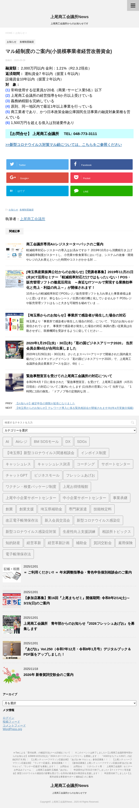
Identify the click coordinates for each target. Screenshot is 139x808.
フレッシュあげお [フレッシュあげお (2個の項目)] (80, 475)
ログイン (8, 717)
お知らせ (13, 209)
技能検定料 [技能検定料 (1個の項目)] (103, 509)
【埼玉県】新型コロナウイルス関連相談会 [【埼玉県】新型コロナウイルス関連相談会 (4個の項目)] (40, 453)
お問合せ (64, 766)
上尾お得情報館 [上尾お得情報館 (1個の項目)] (75, 487)
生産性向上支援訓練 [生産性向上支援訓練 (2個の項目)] (79, 532)
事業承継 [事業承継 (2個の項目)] (120, 498)
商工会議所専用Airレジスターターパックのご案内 (64, 244)
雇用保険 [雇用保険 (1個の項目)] (125, 543)
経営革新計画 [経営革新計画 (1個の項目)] (59, 543)
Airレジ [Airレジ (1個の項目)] (21, 442)
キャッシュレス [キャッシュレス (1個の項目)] (18, 464)
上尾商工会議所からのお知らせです (69, 793)
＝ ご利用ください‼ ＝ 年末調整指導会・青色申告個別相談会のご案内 (78, 572)
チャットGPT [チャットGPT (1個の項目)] (17, 475)
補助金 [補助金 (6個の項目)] (81, 543)
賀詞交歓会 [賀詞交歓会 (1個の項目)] (103, 543)
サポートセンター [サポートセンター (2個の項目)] (115, 464)
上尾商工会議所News (69, 17)
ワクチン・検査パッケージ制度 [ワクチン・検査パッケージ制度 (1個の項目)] (31, 487)
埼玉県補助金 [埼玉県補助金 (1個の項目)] (51, 509)
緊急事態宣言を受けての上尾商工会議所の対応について (69, 376)
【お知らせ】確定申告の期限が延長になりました (45, 403)
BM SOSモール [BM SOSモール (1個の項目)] (46, 442)
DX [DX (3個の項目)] (68, 442)
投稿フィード (11, 721)
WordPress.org (12, 729)
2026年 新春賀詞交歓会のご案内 (48, 675)
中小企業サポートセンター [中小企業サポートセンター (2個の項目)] (84, 498)
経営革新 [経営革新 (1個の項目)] (34, 543)
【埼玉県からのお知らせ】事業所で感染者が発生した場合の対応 (76, 315)
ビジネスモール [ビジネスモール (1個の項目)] (47, 475)
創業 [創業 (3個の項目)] (9, 509)
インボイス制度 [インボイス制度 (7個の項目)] (93, 453)
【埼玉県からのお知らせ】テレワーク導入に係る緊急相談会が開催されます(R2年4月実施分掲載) (74, 407)
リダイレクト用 (94, 766)
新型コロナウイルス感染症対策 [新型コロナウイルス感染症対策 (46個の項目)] (31, 532)
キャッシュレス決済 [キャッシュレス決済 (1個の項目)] (53, 464)
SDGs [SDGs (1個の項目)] (82, 442)
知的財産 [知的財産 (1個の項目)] (13, 543)
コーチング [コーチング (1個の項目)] (86, 464)
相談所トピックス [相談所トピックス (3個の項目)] (116, 532)
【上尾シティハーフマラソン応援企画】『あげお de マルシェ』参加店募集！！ (69, 759)
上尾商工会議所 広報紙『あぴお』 (52, 770)
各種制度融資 (27, 209)
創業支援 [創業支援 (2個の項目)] (26, 509)
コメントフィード (14, 725)
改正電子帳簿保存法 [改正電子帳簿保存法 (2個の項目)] (22, 520)
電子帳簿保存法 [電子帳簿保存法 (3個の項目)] (18, 554)
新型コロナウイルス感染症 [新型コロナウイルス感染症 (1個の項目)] (98, 520)
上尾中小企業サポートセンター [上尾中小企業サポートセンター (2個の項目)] (31, 498)
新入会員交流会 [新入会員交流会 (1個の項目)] (57, 520)
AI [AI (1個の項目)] (7, 442)
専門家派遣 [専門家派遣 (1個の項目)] (78, 509)
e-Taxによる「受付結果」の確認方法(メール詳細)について (42, 752)
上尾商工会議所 (32, 219)
